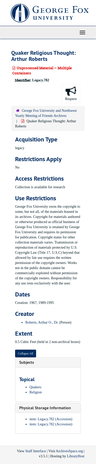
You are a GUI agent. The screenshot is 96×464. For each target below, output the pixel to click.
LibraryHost (75, 456)
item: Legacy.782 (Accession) (50, 419)
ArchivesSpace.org (69, 451)
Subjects (26, 362)
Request (71, 93)
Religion (35, 392)
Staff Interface (35, 451)
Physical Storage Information (45, 408)
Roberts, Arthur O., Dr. (41, 322)
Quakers (35, 387)
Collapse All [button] (25, 353)
